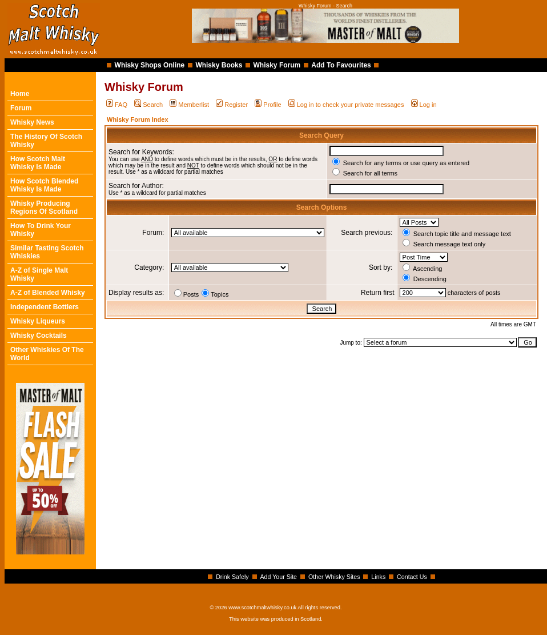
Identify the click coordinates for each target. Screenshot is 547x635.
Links (378, 576)
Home (19, 94)
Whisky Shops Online (150, 65)
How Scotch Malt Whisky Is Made (37, 163)
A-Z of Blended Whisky (47, 293)
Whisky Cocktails (38, 336)
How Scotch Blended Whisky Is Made (44, 185)
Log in (424, 104)
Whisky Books (218, 65)
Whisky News (32, 122)
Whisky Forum (277, 65)
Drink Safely (232, 576)
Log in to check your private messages (346, 104)
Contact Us (412, 576)
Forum (20, 108)
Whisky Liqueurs (37, 321)
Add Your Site (278, 576)
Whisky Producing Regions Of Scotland (44, 207)
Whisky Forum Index (137, 119)
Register (232, 104)
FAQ (116, 104)
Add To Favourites (341, 65)
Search (148, 104)
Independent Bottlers (44, 307)
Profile (268, 104)
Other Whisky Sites (334, 576)
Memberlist (189, 104)
